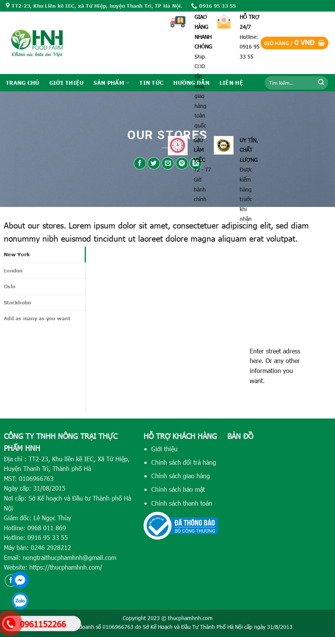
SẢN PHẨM (111, 82)
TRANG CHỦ (22, 82)
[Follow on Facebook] (11, 580)
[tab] (45, 254)
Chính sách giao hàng (180, 476)
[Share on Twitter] (153, 163)
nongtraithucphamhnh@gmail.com (69, 557)
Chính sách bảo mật (178, 489)
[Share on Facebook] (140, 163)
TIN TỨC (151, 82)
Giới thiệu (164, 449)
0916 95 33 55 (47, 537)
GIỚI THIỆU (66, 82)
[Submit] (321, 82)
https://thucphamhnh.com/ (65, 567)
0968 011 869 (46, 528)
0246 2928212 (51, 547)
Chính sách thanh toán (181, 503)
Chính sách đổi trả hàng (183, 462)
